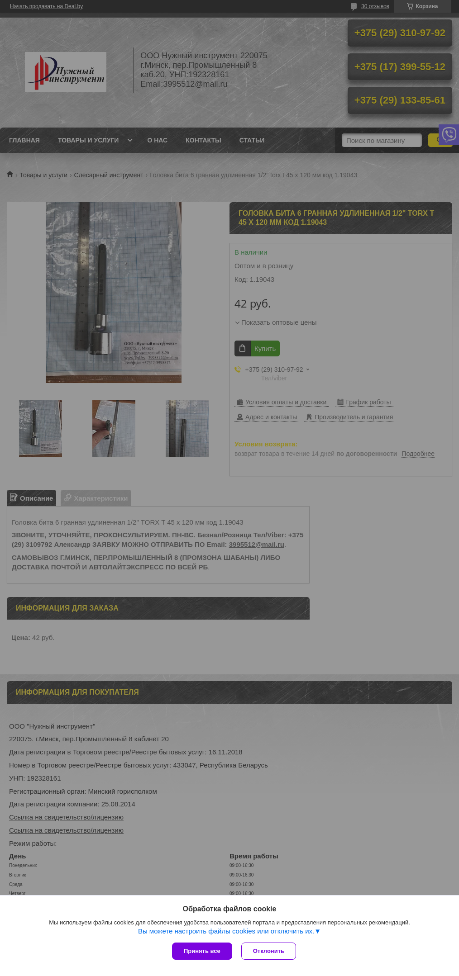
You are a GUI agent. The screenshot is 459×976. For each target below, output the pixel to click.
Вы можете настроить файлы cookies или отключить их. (226, 931)
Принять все (202, 951)
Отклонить (268, 951)
